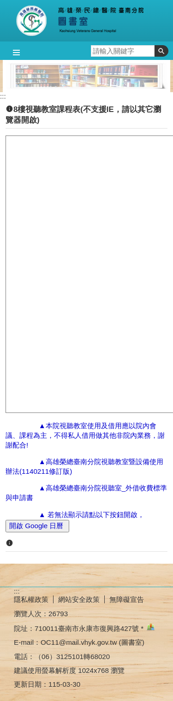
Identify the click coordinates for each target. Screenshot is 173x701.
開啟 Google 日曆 (37, 526)
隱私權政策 (31, 599)
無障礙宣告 (126, 599)
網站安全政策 (79, 599)
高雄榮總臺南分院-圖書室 (87, 20)
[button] (161, 51)
